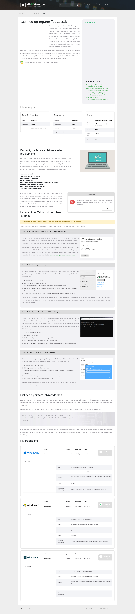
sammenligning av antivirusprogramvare (62, 255)
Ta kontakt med (25, 609)
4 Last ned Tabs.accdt (92, 98)
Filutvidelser (90, 5)
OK (107, 209)
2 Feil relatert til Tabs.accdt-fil (94, 87)
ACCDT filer (36, 14)
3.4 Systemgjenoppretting (95, 96)
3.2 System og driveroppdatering (96, 92)
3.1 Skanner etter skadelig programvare (98, 90)
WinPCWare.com (24, 14)
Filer (99, 5)
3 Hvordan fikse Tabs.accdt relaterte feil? (97, 89)
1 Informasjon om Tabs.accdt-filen (95, 85)
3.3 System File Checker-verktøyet (97, 94)
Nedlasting (107, 453)
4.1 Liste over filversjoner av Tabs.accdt (98, 99)
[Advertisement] (34, 35)
